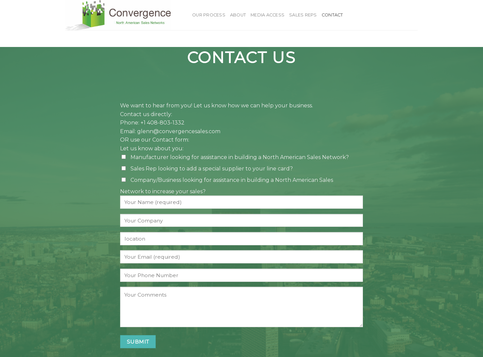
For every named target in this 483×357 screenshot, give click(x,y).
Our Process (208, 14)
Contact (332, 14)
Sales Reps (303, 14)
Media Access (267, 14)
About (238, 14)
